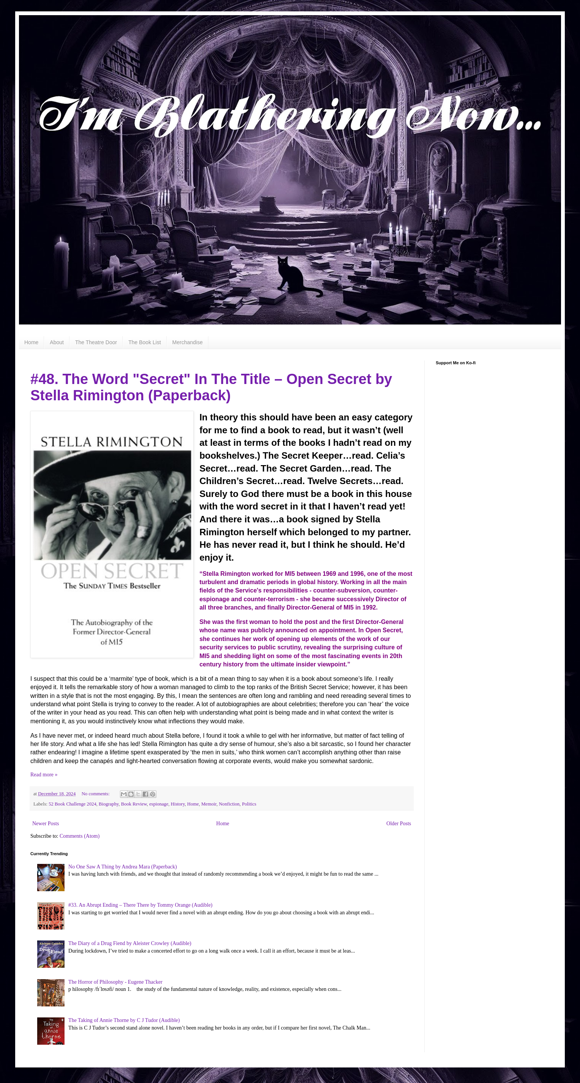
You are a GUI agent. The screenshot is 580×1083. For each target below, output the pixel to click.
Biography (108, 804)
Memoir (208, 804)
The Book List (144, 342)
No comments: (96, 793)
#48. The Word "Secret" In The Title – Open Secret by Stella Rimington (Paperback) (211, 387)
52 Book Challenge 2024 (72, 804)
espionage (158, 804)
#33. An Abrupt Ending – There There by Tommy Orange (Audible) (140, 905)
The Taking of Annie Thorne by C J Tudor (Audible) (124, 1020)
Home (31, 342)
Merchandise (187, 342)
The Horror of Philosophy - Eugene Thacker (115, 982)
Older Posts (398, 823)
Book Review (134, 804)
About (57, 342)
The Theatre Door (96, 342)
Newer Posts (45, 823)
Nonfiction (229, 804)
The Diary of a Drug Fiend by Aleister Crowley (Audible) (129, 943)
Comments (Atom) (79, 836)
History (178, 804)
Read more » (44, 774)
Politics (249, 804)
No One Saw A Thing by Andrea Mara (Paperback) (122, 867)
